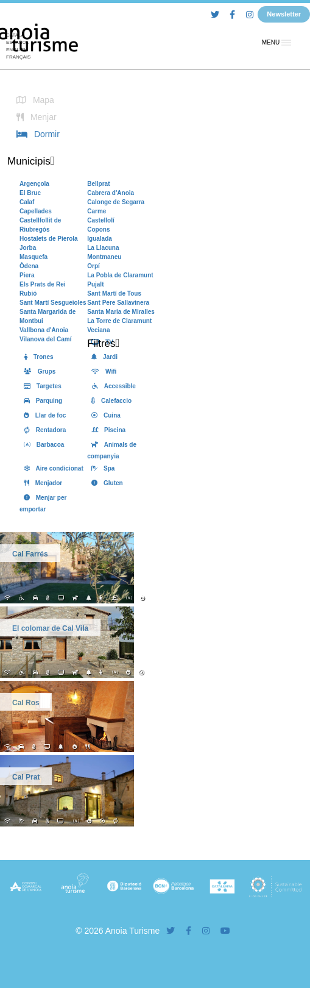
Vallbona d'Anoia (43, 330)
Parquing (40, 400)
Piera (26, 275)
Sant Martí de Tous (114, 293)
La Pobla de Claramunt (120, 275)
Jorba (27, 247)
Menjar (34, 117)
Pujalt (95, 284)
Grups (37, 371)
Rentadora (42, 430)
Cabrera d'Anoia (110, 193)
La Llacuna (103, 247)
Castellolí (100, 220)
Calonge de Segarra (115, 202)
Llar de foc (42, 415)
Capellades (35, 211)
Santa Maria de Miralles (121, 311)
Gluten (104, 483)
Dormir (36, 134)
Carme (96, 211)
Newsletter (284, 14)
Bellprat (98, 183)
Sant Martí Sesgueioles (52, 302)
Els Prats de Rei (42, 284)
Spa (100, 468)
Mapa (33, 100)
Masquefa (33, 257)
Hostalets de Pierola (48, 238)
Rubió (28, 293)
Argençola (34, 183)
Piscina (106, 430)
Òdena (28, 266)
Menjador (40, 483)
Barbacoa (41, 444)
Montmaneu (104, 257)
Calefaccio (109, 400)
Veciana (98, 330)
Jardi (102, 357)
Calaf (26, 202)
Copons (98, 229)
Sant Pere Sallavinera (118, 302)
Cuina (104, 415)
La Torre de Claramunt (119, 321)
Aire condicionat (51, 468)
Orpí (93, 266)
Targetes (40, 386)
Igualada (99, 238)
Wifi (101, 371)
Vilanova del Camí (45, 339)
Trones (36, 357)
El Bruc (30, 193)
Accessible (111, 386)
